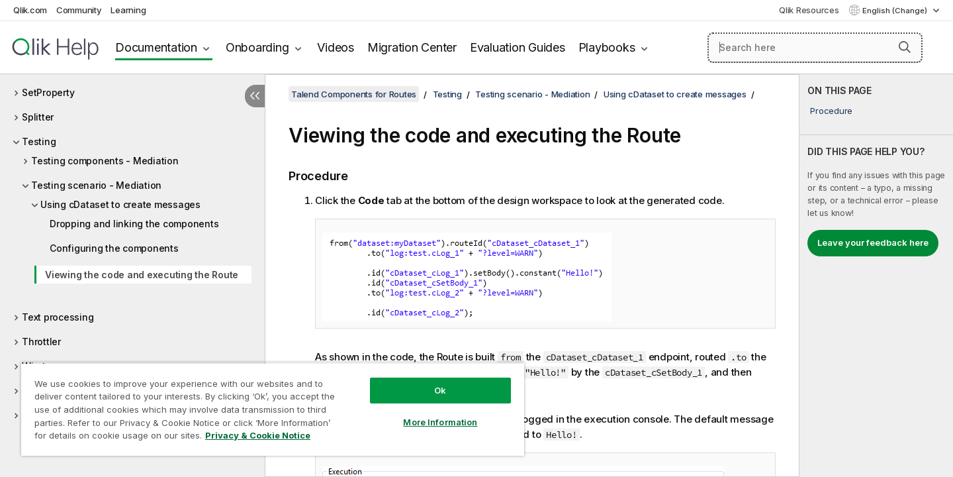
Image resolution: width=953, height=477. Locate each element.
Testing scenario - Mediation (96, 185)
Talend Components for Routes (353, 94)
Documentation (156, 47)
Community (79, 10)
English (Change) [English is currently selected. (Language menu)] (895, 10)
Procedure (831, 110)
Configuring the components (114, 248)
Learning (128, 10)
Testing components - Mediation (105, 160)
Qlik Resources (809, 10)
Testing (39, 141)
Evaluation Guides (517, 47)
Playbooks (606, 47)
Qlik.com (30, 10)
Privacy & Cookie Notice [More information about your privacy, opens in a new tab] (257, 435)
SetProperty (48, 92)
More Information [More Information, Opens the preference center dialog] (440, 422)
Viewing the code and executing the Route (141, 274)
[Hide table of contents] (255, 96)
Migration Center (412, 47)
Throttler (41, 341)
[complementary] (876, 275)
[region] (272, 409)
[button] (905, 47)
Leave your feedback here (873, 242)
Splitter (38, 117)
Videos (335, 47)
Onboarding (257, 47)
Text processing (57, 317)
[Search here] (815, 48)
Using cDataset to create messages (120, 204)
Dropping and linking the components (134, 223)
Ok (440, 390)
